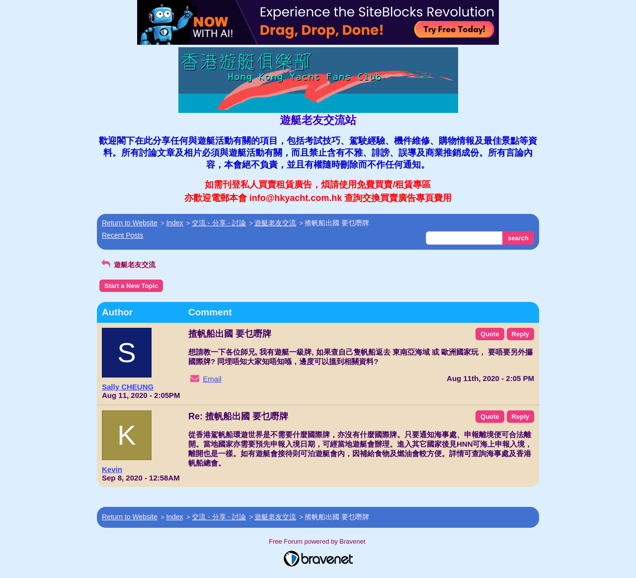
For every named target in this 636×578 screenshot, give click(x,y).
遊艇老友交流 (275, 223)
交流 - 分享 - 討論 (219, 223)
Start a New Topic (131, 285)
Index (174, 223)
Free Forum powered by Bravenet (318, 541)
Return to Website (130, 223)
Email (212, 379)
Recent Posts (122, 235)
